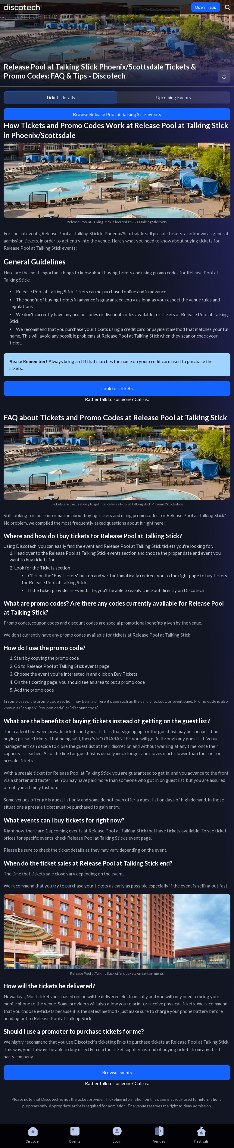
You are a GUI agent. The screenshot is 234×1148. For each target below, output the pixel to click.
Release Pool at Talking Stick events (85, 553)
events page (97, 666)
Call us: (142, 399)
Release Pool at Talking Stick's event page (109, 838)
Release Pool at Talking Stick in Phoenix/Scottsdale (93, 233)
